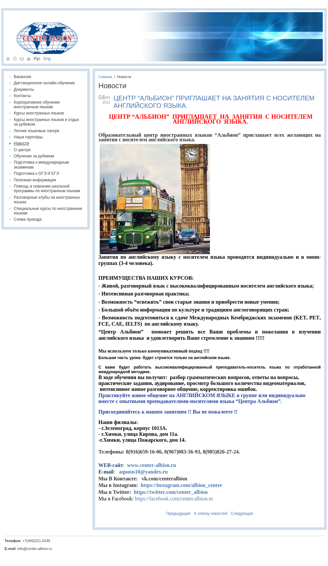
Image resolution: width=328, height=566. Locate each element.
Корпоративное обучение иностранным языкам (37, 104)
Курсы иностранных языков (39, 113)
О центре (22, 150)
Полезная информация (35, 180)
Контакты (22, 95)
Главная (105, 77)
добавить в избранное (15, 58)
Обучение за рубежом (34, 156)
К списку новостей (210, 513)
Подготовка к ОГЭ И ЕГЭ (36, 173)
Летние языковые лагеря (36, 131)
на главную (8, 58)
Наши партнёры (28, 137)
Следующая (242, 513)
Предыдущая (178, 513)
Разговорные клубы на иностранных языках (47, 199)
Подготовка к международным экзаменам (41, 164)
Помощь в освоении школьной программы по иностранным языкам (47, 188)
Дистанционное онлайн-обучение (44, 83)
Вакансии (22, 76)
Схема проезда (28, 219)
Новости (124, 77)
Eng (45, 58)
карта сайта (29, 58)
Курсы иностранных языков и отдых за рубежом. (46, 122)
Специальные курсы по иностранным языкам (48, 210)
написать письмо (22, 58)
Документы (24, 89)
